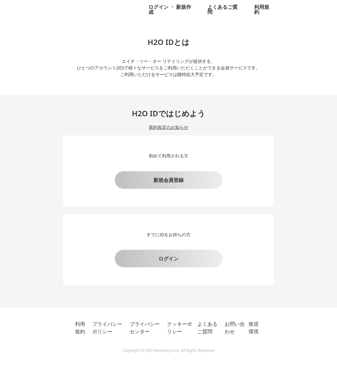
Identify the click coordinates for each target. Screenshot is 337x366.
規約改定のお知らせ (168, 127)
